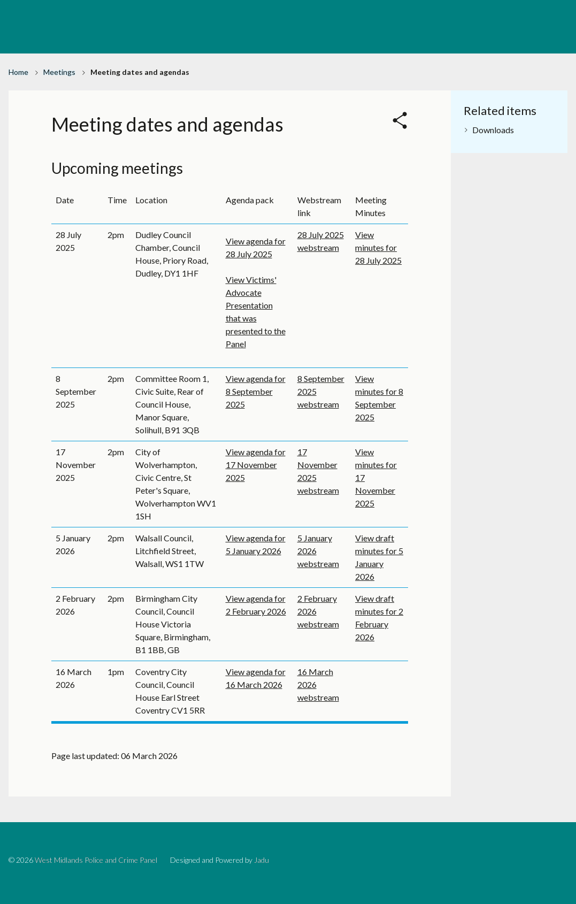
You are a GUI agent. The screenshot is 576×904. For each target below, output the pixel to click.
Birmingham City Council (470, 9)
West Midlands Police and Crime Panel (96, 859)
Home (18, 71)
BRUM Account (547, 9)
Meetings (59, 71)
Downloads (493, 130)
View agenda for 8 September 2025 (256, 391)
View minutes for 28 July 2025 (378, 247)
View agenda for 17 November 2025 (256, 464)
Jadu (261, 859)
